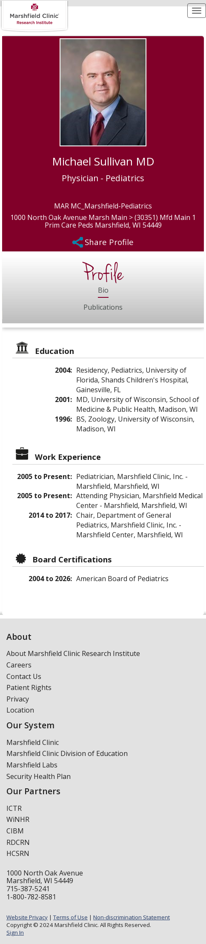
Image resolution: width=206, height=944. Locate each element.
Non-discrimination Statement (131, 917)
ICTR (14, 808)
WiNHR (17, 819)
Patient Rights (29, 687)
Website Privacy (27, 917)
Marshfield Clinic (32, 742)
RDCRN (18, 842)
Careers (18, 665)
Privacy (17, 699)
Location (20, 710)
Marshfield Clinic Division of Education (67, 753)
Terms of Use (70, 917)
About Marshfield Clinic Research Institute (73, 653)
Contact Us (23, 676)
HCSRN (17, 853)
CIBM (15, 831)
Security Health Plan (38, 776)
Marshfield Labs (31, 765)
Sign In (15, 932)
